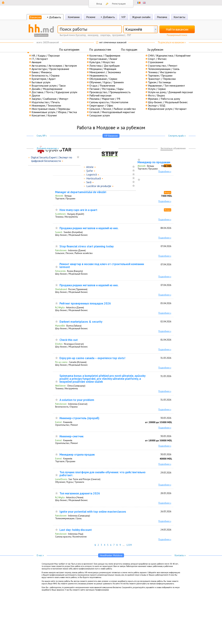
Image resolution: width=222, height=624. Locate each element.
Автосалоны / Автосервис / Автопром (54, 65)
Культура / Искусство (102, 62)
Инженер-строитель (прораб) (79, 418)
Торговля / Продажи (160, 75)
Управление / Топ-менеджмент (166, 85)
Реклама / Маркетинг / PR (104, 98)
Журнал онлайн (141, 17)
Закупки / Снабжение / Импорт (50, 98)
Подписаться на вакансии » (172, 42)
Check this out (68, 339)
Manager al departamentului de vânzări (80, 192)
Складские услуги (99, 115)
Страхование (155, 62)
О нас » (40, 555)
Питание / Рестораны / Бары (106, 89)
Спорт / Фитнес (157, 59)
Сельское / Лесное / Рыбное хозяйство (112, 109)
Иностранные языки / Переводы (51, 109)
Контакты (179, 17)
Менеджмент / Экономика (105, 72)
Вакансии (35, 17)
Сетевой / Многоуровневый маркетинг (112, 112)
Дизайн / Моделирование (47, 89)
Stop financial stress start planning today (86, 246)
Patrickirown (61, 250)
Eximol (58, 422)
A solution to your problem (76, 399)
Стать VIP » (42, 135)
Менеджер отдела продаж (77, 454)
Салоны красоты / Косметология (108, 102)
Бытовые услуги (41, 82)
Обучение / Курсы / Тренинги (106, 82)
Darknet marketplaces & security (80, 321)
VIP (123, 17)
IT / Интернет (40, 59)
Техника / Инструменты (162, 72)
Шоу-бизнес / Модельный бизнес (168, 102)
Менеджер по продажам (154, 162)
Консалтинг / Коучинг (44, 115)
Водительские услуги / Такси (49, 85)
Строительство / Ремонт (162, 65)
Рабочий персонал (100, 95)
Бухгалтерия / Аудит (44, 78)
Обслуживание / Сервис (103, 78)
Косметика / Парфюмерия (104, 55)
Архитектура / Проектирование (50, 69)
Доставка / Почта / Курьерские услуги (54, 92)
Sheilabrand (61, 289)
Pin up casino (61, 362)
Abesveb (142, 165)
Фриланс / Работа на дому (164, 98)
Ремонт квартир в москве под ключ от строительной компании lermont (101, 266)
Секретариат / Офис (101, 105)
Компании (74, 17)
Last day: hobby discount (75, 529)
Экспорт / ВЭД (156, 105)
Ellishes (58, 343)
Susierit (58, 232)
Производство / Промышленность (110, 92)
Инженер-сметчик (71, 436)
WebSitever (60, 385)
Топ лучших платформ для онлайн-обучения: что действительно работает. (102, 474)
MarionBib (60, 325)
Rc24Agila (60, 307)
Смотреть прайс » (177, 135)
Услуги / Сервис (157, 89)
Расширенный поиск (177, 35)
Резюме (90, 17)
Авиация (36, 62)
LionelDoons (61, 479)
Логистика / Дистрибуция (104, 65)
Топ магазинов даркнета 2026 (79, 493)
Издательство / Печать (46, 102)
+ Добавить (54, 17)
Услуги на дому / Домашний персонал (170, 92)
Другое (36, 95)
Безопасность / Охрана (45, 75)
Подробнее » (164, 171)
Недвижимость (98, 75)
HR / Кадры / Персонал (46, 55)
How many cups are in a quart (78, 210)
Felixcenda (60, 271)
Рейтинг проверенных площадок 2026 (85, 303)
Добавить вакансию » (48, 148)
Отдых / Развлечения (102, 85)
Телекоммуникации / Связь (164, 69)
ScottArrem (60, 214)
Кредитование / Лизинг (103, 59)
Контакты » (180, 555)
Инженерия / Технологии (46, 105)
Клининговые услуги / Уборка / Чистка (54, 112)
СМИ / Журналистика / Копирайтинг (169, 55)
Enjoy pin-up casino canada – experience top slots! (92, 358)
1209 (129, 544)
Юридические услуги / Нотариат (167, 109)
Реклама (162, 17)
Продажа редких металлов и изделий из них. (88, 228)
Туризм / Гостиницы (159, 82)
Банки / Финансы (42, 72)
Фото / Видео (156, 95)
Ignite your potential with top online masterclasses (92, 511)
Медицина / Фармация (102, 69)
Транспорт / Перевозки (162, 78)
